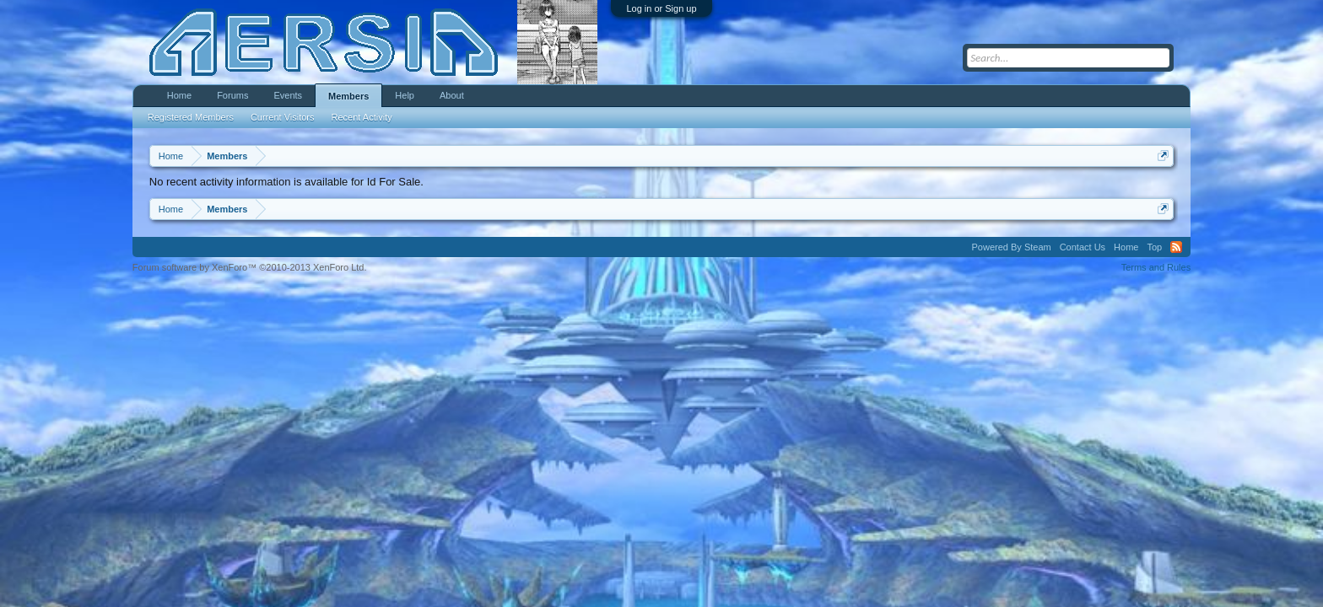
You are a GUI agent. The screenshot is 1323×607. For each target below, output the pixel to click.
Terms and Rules (1156, 267)
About (452, 95)
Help (404, 95)
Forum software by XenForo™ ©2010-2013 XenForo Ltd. (249, 267)
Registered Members (191, 117)
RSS (1176, 247)
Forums (232, 95)
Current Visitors (283, 117)
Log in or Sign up (661, 8)
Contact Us (1082, 247)
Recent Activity (362, 117)
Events (287, 95)
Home (179, 95)
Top (1154, 247)
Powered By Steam (1011, 247)
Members (348, 96)
